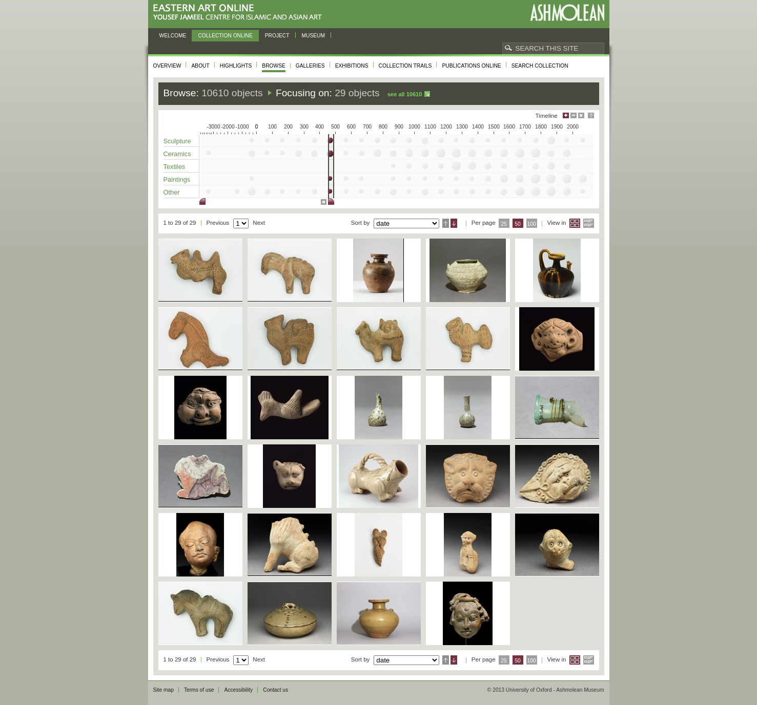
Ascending (445, 223)
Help (591, 115)
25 (504, 224)
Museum (313, 35)
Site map (163, 690)
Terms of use (199, 690)
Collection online (225, 35)
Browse (273, 66)
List (588, 223)
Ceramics (177, 154)
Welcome (173, 35)
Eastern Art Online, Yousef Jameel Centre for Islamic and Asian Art (240, 12)
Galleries (310, 66)
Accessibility (238, 690)
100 (531, 224)
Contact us (275, 690)
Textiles (174, 166)
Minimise (573, 115)
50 (518, 224)
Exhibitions (352, 66)
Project (277, 35)
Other (171, 192)
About (200, 66)
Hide (581, 115)
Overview (167, 66)
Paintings (177, 179)
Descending (454, 223)
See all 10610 (404, 94)
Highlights (236, 66)
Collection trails (405, 66)
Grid (574, 223)
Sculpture (177, 141)
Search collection (540, 66)
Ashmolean (567, 12)
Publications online (471, 66)
